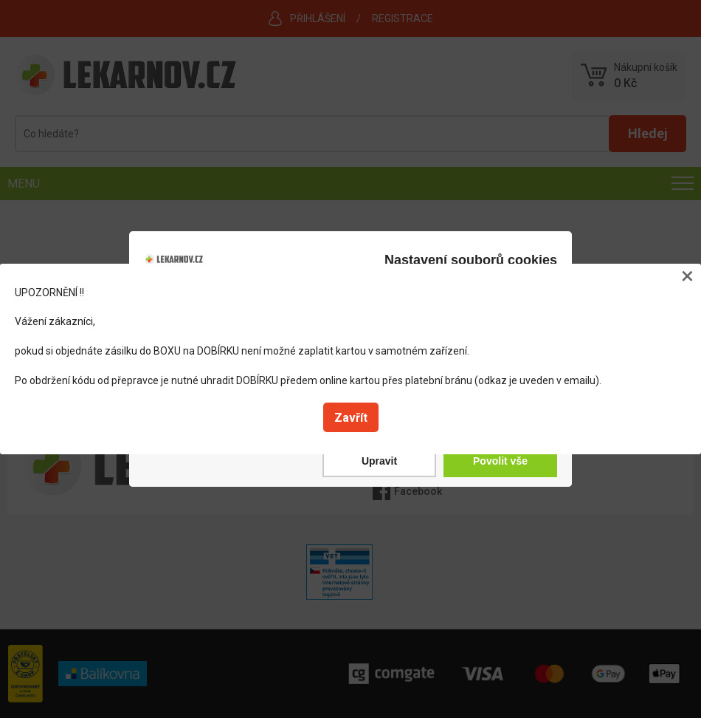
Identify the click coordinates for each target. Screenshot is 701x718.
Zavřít (350, 418)
